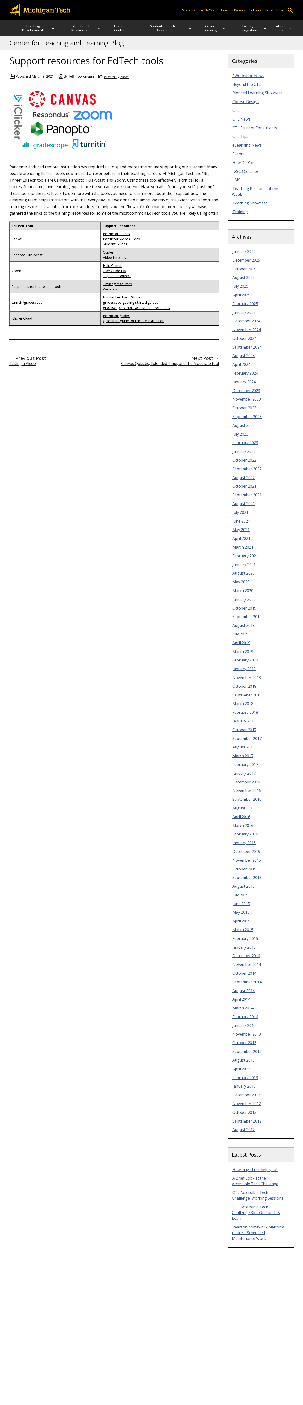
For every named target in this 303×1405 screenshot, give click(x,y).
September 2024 (247, 351)
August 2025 (243, 281)
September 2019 (247, 620)
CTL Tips (240, 140)
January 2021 (244, 568)
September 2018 (247, 699)
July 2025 (240, 290)
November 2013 (246, 1038)
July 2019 (240, 638)
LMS (236, 183)
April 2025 (241, 299)
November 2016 (246, 794)
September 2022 (247, 473)
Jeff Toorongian (81, 80)
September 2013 (247, 1055)
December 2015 (246, 855)
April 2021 (241, 542)
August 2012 (243, 1133)
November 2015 (246, 864)
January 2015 (244, 951)
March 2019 (242, 655)
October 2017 (244, 733)
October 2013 (244, 1046)
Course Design (245, 105)
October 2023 (244, 412)
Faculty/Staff (208, 10)
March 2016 (242, 829)
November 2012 (246, 1107)
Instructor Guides (116, 238)
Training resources (117, 288)
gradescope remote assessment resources (136, 311)
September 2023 (247, 420)
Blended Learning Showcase (257, 96)
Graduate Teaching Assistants (158, 30)
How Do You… (244, 166)
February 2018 (245, 716)
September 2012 (247, 1125)
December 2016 (246, 786)
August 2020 (243, 577)
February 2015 (245, 942)
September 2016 (247, 803)
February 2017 (245, 768)
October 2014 (244, 977)
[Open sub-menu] (282, 10)
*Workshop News (248, 79)
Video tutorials (114, 261)
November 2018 (246, 681)
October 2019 (244, 612)
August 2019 (243, 629)
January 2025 (244, 316)
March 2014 (242, 1012)
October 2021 (244, 490)
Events (238, 157)
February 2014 (245, 1020)
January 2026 (244, 255)
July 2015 (240, 899)
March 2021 (242, 551)
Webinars (110, 293)
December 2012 (246, 1099)
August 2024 (243, 359)
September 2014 (247, 986)
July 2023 (240, 438)
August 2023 (243, 429)
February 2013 (245, 1081)
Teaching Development (29, 30)
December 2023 (246, 394)
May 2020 (241, 585)
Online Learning (201, 30)
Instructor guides (116, 319)
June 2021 (241, 525)
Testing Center (116, 30)
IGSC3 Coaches (245, 175)
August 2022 (243, 481)
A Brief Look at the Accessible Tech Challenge (255, 1185)
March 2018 (242, 707)
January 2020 (244, 603)
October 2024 (244, 342)
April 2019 (241, 646)
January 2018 (244, 725)
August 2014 (243, 994)
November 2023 (246, 403)
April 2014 (241, 1003)
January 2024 (244, 386)
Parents (239, 10)
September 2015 (247, 881)
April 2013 (241, 1073)
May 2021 (241, 533)
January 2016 (244, 846)
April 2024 (241, 368)
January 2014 (244, 1029)
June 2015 (241, 907)
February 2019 (245, 664)
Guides (108, 256)
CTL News (241, 123)
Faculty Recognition (243, 30)
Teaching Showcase (249, 207)
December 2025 (246, 264)
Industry (255, 10)
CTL (236, 114)
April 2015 (241, 925)
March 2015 (242, 933)
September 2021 (247, 498)
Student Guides (115, 248)
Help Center (112, 269)
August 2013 (243, 1064)
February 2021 (245, 559)
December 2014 (246, 959)
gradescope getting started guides (130, 306)
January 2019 (244, 672)
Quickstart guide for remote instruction (133, 325)
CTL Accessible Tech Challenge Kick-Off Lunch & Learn (256, 1216)
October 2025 (244, 273)
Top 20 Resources (117, 279)
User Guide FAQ (115, 274)
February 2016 (245, 838)
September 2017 (247, 742)
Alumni (225, 10)
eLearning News (116, 80)
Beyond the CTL (246, 88)
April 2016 (241, 820)
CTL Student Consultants (254, 131)
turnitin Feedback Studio (122, 301)
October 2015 (244, 873)
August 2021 (243, 507)
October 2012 (244, 1116)
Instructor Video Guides (121, 243)
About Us (280, 30)
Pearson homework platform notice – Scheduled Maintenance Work (258, 1236)
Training (240, 215)
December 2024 (246, 325)
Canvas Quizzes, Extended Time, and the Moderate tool (170, 367)
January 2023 (244, 455)
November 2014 (246, 968)
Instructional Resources (74, 30)
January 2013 (244, 1090)
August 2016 (243, 812)
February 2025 (245, 307)
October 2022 (244, 464)
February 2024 (245, 377)
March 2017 (242, 759)
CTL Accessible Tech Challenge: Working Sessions (257, 1199)
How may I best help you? (255, 1173)
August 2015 (243, 890)
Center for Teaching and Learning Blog (66, 47)
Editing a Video (22, 367)
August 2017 (243, 751)
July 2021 (240, 516)
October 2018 (244, 690)
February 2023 (245, 446)
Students (188, 10)
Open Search (290, 10)
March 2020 (242, 594)
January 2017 (244, 777)
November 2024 (246, 333)
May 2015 (241, 916)
